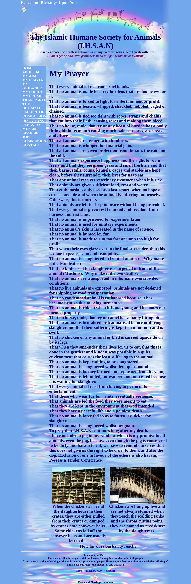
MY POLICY (32, 92)
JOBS (26, 137)
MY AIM (29, 76)
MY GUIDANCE (32, 86)
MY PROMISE (34, 96)
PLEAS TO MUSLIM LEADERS (31, 129)
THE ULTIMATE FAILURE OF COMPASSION (34, 110)
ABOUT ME (32, 72)
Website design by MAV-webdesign (95, 570)
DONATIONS (33, 121)
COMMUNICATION (38, 141)
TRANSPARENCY (37, 100)
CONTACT (31, 145)
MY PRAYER (33, 80)
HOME (28, 68)
